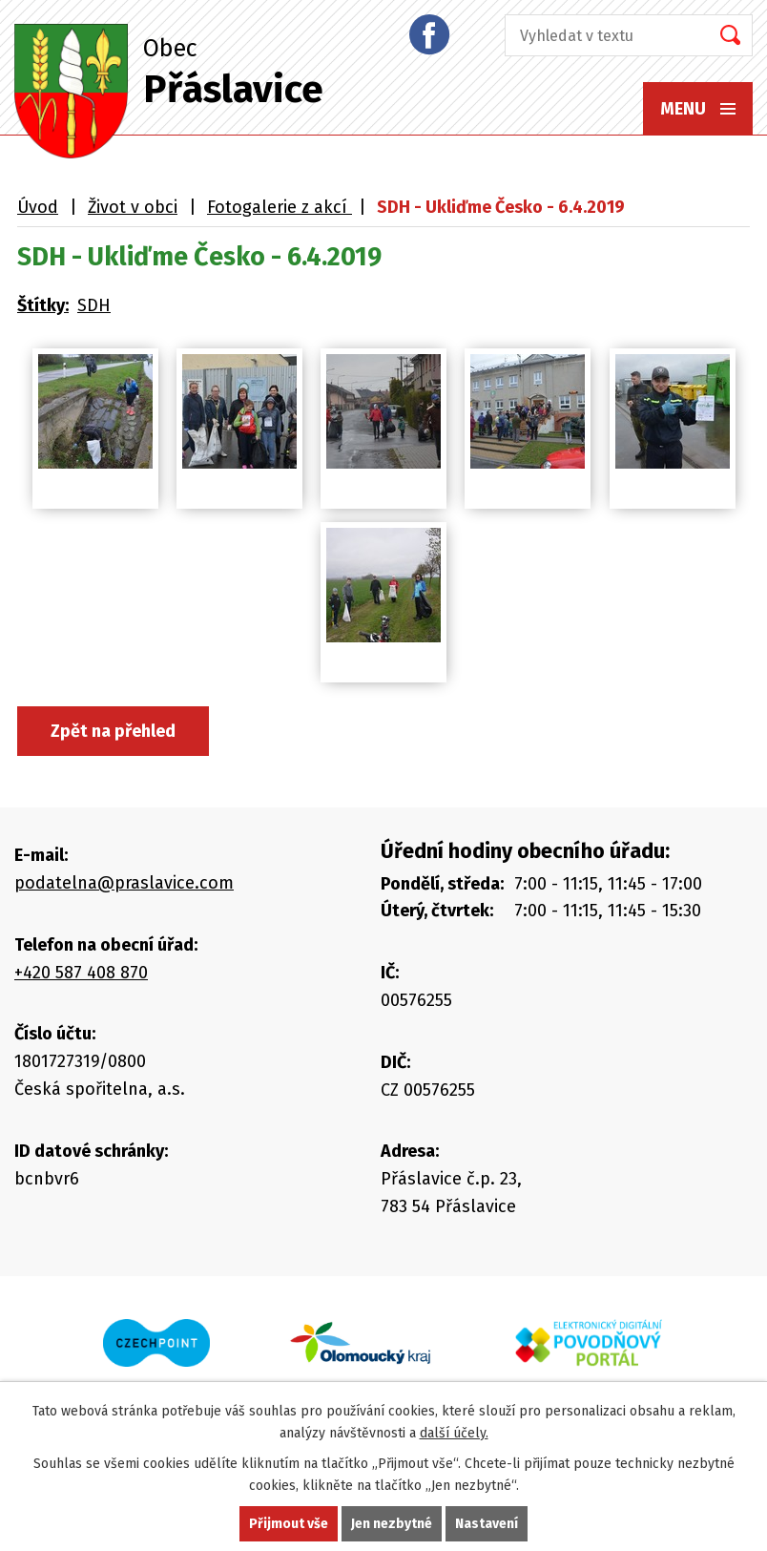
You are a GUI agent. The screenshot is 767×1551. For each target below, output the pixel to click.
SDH (94, 305)
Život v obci (132, 207)
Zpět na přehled (113, 731)
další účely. (454, 1433)
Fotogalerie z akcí (279, 207)
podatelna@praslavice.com (124, 882)
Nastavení (486, 1524)
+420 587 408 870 (81, 972)
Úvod (37, 207)
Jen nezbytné (391, 1524)
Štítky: (43, 305)
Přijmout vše (288, 1524)
